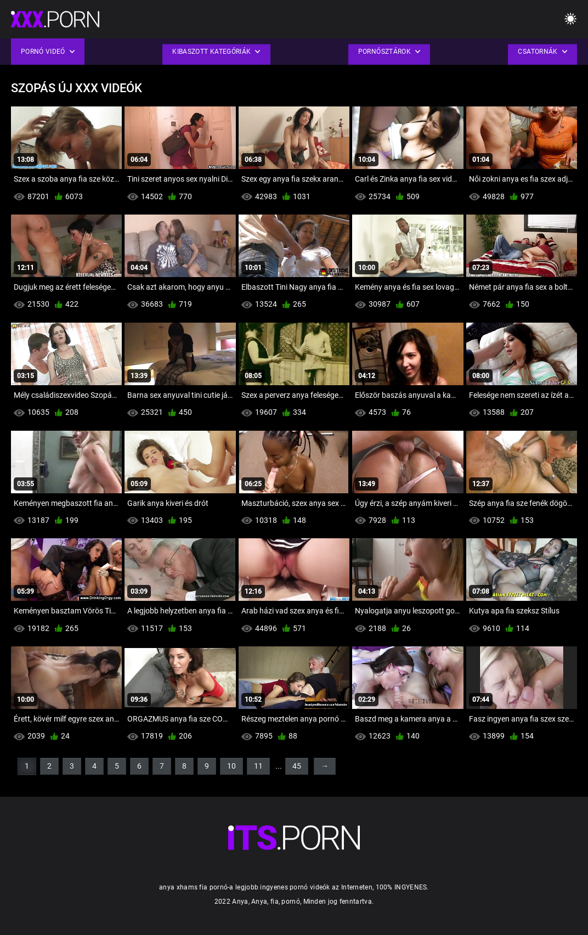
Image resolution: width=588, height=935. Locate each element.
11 (258, 766)
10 (231, 766)
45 (296, 766)
